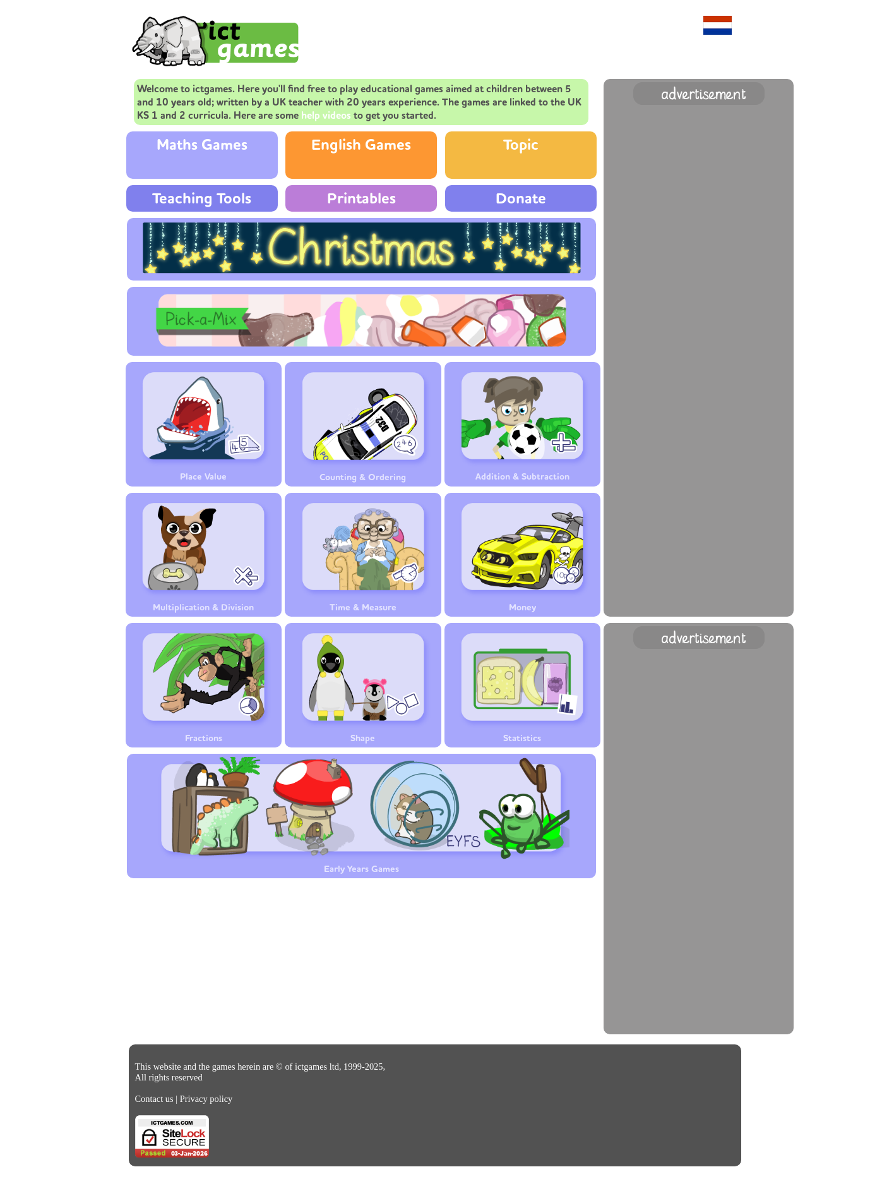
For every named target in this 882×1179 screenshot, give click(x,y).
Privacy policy (206, 1099)
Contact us (154, 1099)
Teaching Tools (201, 198)
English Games (361, 145)
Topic (521, 145)
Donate (521, 198)
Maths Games (202, 145)
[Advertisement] (699, 297)
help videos (326, 115)
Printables (361, 198)
